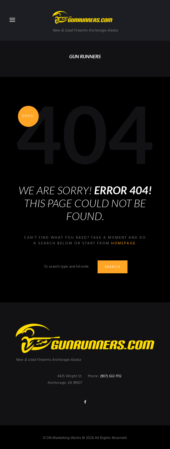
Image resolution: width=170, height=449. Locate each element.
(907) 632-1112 (111, 376)
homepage (123, 243)
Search (112, 267)
